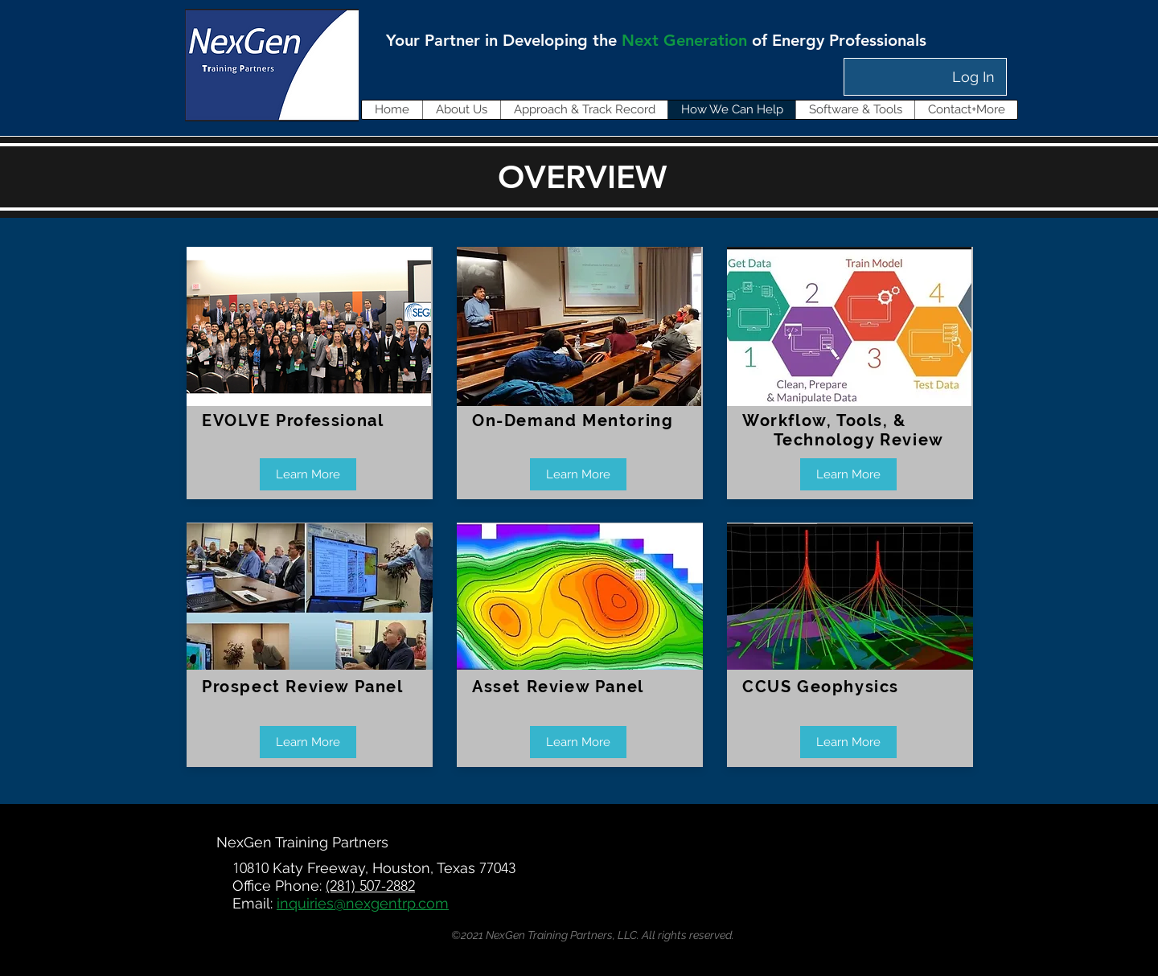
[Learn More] (308, 474)
